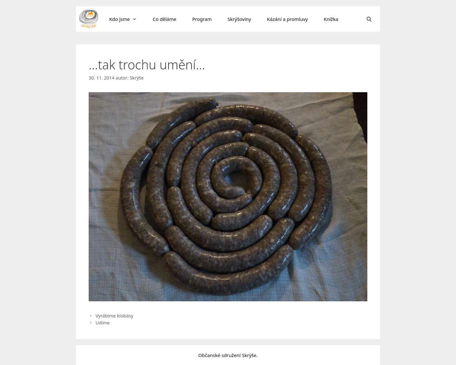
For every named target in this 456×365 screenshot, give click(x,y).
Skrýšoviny (239, 19)
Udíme (103, 323)
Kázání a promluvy (287, 19)
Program (202, 19)
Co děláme (164, 19)
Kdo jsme (127, 19)
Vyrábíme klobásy (114, 316)
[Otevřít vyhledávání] (369, 19)
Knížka (331, 19)
